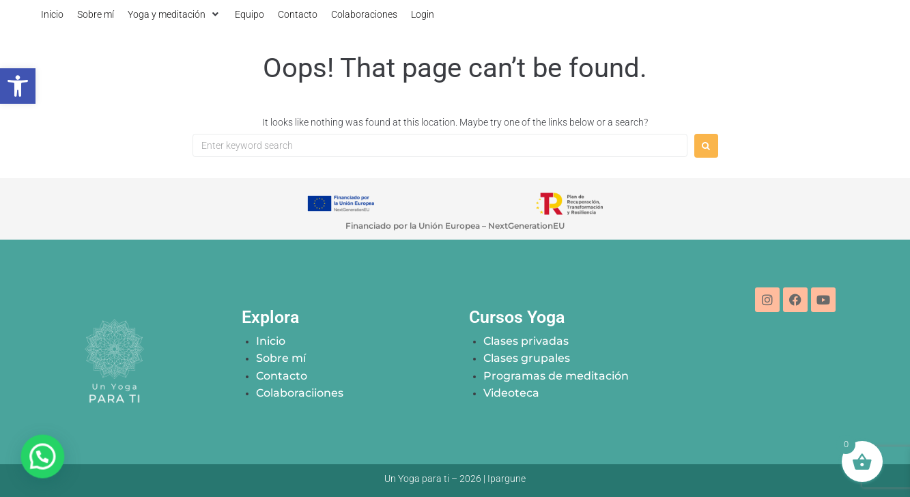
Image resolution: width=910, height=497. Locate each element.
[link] (17, 86)
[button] (174, 14)
